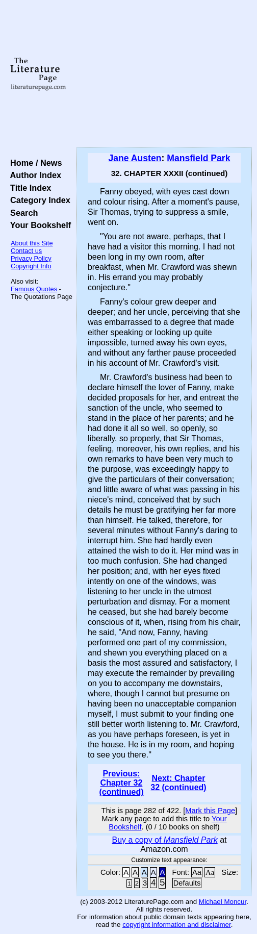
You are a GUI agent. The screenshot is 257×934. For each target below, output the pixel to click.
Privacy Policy (31, 258)
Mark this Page (210, 810)
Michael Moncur (222, 901)
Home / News (34, 162)
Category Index (38, 200)
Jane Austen (135, 158)
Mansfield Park (198, 158)
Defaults (187, 883)
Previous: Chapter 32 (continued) (121, 782)
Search (22, 212)
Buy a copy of (164, 840)
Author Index (33, 175)
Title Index (28, 187)
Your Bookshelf (38, 225)
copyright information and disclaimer (176, 924)
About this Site (32, 243)
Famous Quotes (34, 289)
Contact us (26, 251)
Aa (196, 872)
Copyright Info (31, 266)
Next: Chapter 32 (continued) (178, 783)
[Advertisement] (164, 74)
